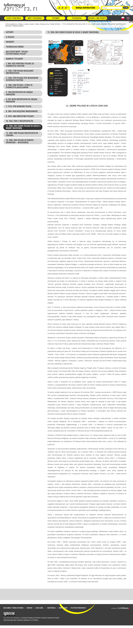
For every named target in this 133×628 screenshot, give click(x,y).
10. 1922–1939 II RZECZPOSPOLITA (19, 121)
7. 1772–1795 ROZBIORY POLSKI (18, 106)
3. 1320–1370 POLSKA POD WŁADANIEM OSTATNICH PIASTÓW (22, 79)
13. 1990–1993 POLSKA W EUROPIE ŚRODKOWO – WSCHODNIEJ (20, 141)
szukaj (126, 7)
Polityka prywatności (78, 610)
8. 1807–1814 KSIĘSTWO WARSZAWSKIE (22, 111)
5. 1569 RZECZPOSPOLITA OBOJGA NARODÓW (19, 93)
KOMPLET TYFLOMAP (14, 58)
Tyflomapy (55, 18)
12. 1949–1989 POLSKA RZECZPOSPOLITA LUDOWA (22, 134)
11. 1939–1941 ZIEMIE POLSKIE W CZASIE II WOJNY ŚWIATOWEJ (23, 127)
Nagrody (10, 41)
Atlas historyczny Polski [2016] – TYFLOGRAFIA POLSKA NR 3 (61, 24)
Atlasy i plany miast (13, 18)
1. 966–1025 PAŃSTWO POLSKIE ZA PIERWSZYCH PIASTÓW (20, 64)
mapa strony (63, 610)
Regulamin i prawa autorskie (13, 610)
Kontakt (29, 610)
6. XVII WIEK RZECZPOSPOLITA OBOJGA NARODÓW (21, 100)
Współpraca (51, 610)
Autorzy (10, 32)
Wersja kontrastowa (85, 7)
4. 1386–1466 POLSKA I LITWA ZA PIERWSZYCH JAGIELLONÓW (19, 86)
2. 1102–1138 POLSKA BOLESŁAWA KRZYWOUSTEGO (19, 72)
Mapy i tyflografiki (35, 18)
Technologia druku (15, 46)
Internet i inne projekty (97, 18)
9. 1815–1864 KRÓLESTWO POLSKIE (20, 116)
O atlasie (10, 37)
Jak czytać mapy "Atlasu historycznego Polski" (17, 52)
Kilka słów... (40, 610)
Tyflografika (76, 18)
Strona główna (11, 24)
